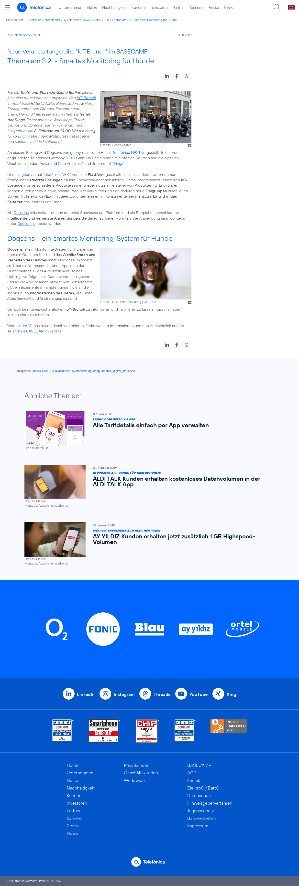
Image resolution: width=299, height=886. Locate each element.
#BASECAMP (41, 371)
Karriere (196, 7)
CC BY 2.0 (151, 302)
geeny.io (77, 152)
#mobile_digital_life (113, 371)
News (228, 7)
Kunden (138, 7)
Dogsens (21, 212)
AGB (192, 773)
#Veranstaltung (82, 371)
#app (96, 371)
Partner (179, 7)
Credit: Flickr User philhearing (120, 302)
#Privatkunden (61, 371)
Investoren (159, 7)
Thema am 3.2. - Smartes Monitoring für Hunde (144, 20)
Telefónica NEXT (126, 152)
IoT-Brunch (86, 97)
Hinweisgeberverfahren (209, 803)
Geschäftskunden (141, 773)
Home (72, 765)
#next (131, 371)
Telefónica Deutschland (43, 20)
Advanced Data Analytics (61, 163)
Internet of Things (108, 163)
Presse (213, 7)
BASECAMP (199, 765)
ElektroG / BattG (203, 788)
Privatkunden (136, 765)
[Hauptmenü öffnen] (7, 7)
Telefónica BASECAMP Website (34, 331)
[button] (167, 76)
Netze (92, 7)
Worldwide (134, 780)
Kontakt (194, 780)
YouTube (198, 694)
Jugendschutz (200, 810)
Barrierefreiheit (201, 818)
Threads (162, 694)
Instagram (124, 694)
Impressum (197, 826)
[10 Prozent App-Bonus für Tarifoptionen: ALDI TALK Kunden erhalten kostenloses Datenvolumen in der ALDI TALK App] (147, 486)
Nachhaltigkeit (114, 7)
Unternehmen (70, 7)
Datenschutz (199, 795)
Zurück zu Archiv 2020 (24, 35)
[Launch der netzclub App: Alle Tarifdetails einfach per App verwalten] (147, 430)
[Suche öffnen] (277, 7)
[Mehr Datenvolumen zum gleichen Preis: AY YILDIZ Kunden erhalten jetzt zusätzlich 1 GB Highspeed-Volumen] (147, 544)
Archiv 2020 (100, 20)
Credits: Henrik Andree (116, 145)
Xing (231, 694)
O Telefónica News (76, 20)
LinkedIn (86, 694)
